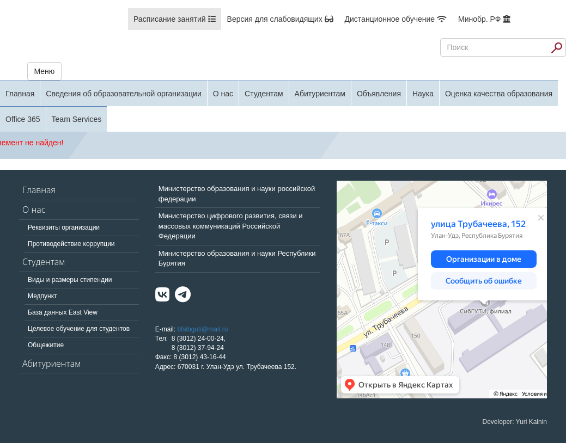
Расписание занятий (174, 19)
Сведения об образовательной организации (123, 93)
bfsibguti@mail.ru (202, 329)
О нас (223, 93)
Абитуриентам (320, 93)
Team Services (77, 119)
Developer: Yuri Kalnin (514, 422)
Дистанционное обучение (396, 19)
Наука (423, 93)
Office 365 (22, 119)
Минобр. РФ (484, 19)
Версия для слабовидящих (280, 19)
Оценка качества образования (498, 93)
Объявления (379, 93)
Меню (44, 71)
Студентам (264, 93)
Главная (19, 93)
